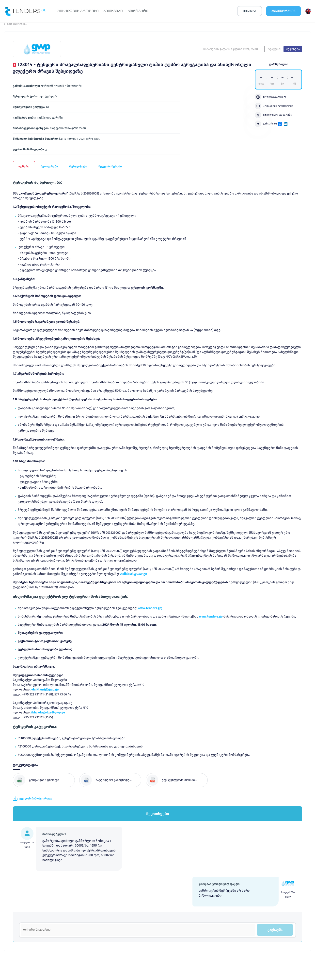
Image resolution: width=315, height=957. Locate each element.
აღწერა (23, 166)
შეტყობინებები (110, 166)
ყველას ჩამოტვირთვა (32, 798)
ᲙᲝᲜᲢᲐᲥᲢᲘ (137, 11)
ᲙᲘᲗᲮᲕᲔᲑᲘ (113, 11)
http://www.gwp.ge (270, 97)
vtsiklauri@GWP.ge (133, 574)
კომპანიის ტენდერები (274, 106)
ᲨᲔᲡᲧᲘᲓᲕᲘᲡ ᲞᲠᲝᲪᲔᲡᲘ (77, 11)
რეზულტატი (78, 166)
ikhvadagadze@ (43, 712)
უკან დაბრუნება (15, 23)
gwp (58, 712)
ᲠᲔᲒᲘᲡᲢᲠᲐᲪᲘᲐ (283, 11)
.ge (63, 712)
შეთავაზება (49, 166)
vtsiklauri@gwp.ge (45, 689)
